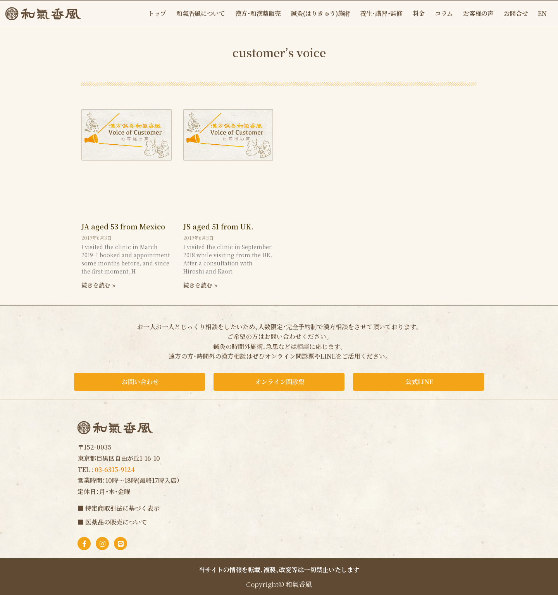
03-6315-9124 (115, 469)
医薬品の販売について (116, 522)
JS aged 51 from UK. (218, 226)
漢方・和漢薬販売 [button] (258, 13)
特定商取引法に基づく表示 (122, 508)
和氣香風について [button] (200, 13)
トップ (157, 13)
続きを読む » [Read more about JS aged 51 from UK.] (200, 285)
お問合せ (516, 13)
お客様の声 (478, 13)
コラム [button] (444, 13)
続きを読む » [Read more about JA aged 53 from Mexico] (98, 285)
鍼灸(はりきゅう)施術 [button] (320, 13)
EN (542, 13)
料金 (419, 13)
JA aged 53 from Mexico (123, 226)
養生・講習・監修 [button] (381, 13)
